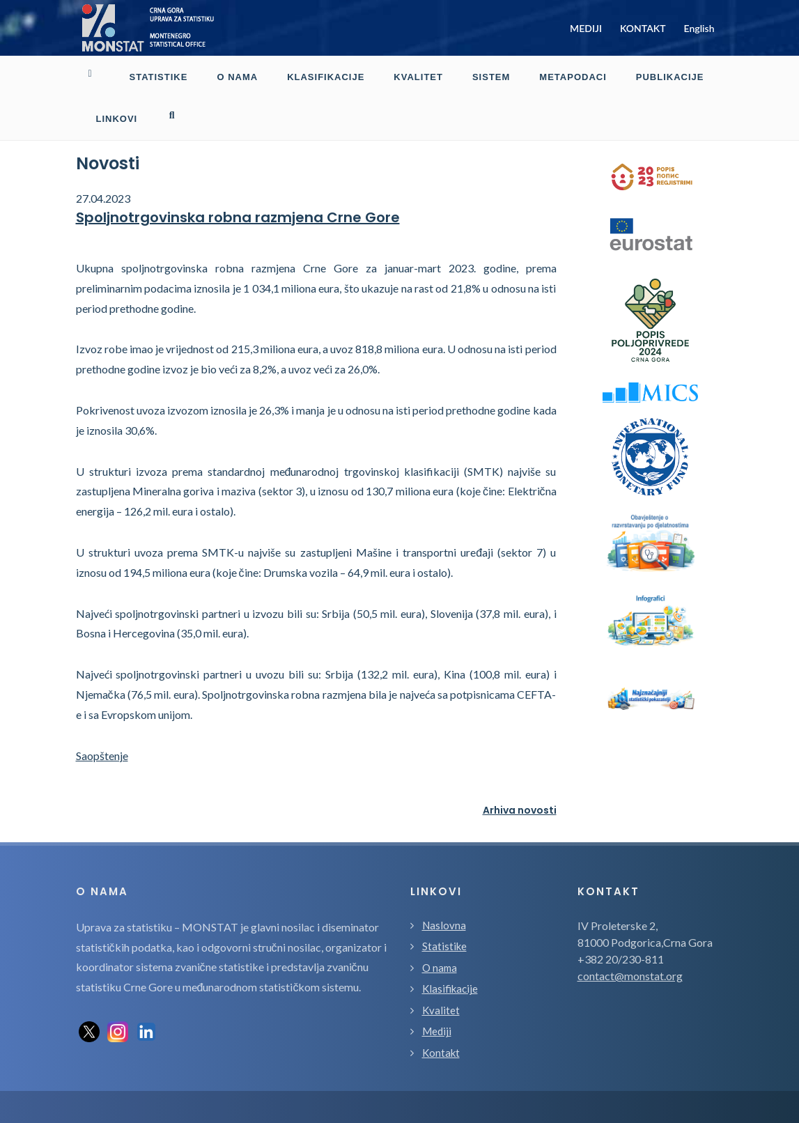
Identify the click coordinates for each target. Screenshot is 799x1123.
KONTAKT (643, 28)
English (699, 28)
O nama (439, 926)
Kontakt (441, 1011)
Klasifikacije (450, 946)
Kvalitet (441, 968)
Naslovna (444, 883)
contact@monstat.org (630, 933)
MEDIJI (586, 28)
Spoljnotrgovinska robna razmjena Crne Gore (238, 175)
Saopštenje (102, 713)
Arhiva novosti (520, 768)
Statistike (444, 904)
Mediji (436, 989)
